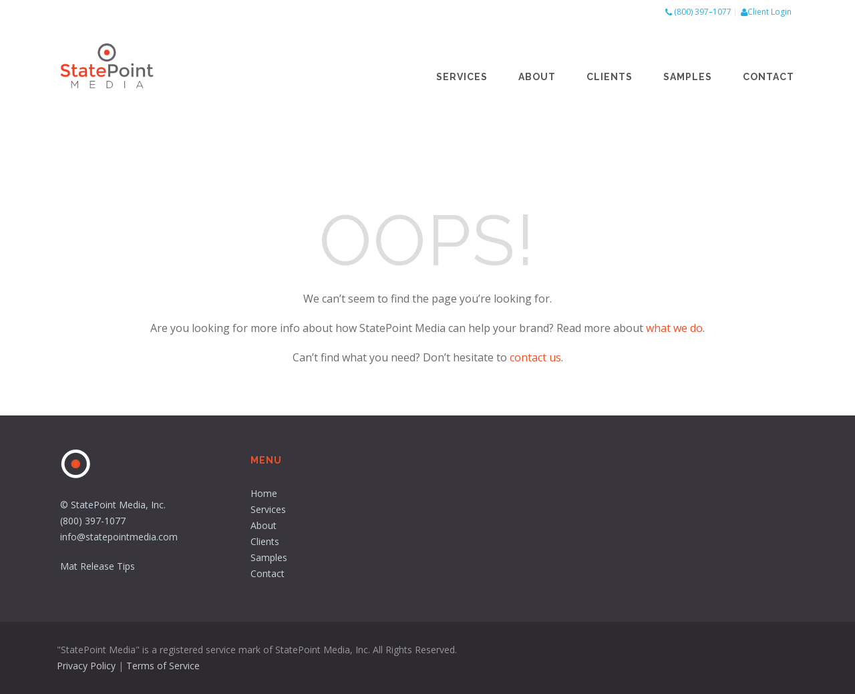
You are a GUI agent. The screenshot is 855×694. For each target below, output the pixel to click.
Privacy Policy (86, 665)
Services (462, 76)
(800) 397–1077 (702, 11)
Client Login (769, 11)
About (537, 76)
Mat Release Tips (97, 566)
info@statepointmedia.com (119, 536)
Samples (687, 76)
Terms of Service (163, 665)
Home (263, 493)
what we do (674, 328)
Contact (768, 76)
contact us (535, 357)
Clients (609, 76)
